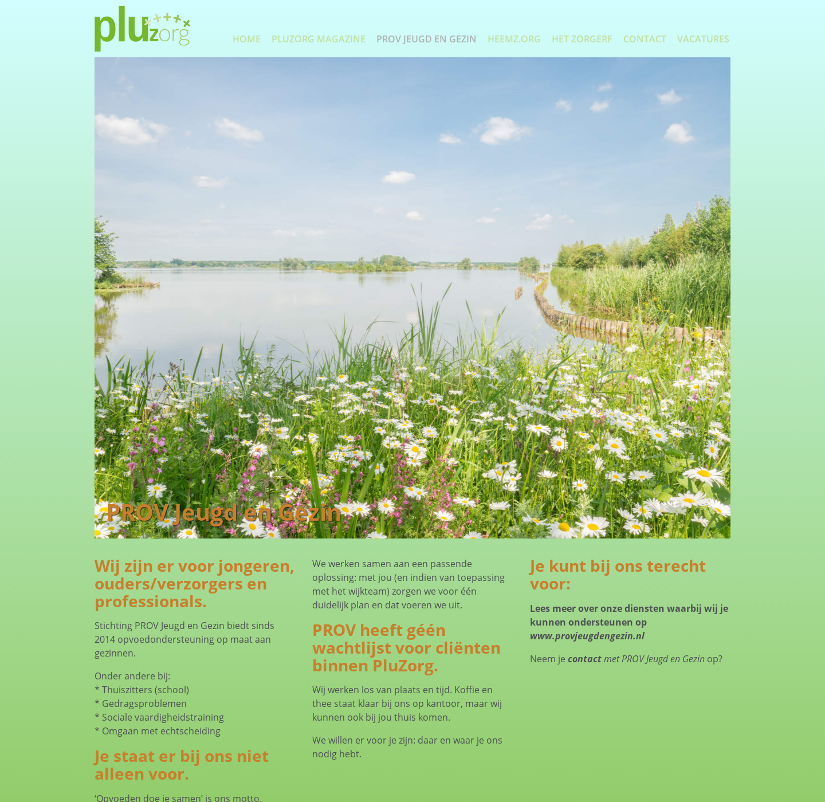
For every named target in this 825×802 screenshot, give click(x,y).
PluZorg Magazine (319, 39)
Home (247, 39)
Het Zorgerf (582, 39)
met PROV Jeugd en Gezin (636, 658)
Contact (644, 39)
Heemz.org (514, 39)
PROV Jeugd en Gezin (426, 39)
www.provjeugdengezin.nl (587, 636)
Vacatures (703, 39)
